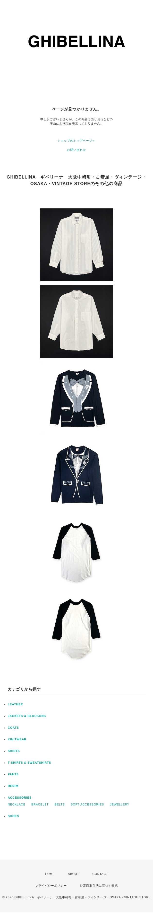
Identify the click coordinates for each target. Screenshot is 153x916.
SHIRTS (14, 751)
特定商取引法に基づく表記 (99, 885)
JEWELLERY (119, 804)
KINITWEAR (17, 739)
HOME (50, 874)
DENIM (13, 786)
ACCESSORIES (20, 797)
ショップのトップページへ (76, 140)
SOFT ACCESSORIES (87, 804)
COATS (13, 727)
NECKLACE (17, 804)
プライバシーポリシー (51, 885)
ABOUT (73, 874)
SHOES (13, 816)
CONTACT (100, 874)
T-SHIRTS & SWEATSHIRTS (29, 762)
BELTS (60, 804)
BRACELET (40, 804)
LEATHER (15, 704)
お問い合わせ (76, 150)
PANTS (13, 774)
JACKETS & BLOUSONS (27, 716)
